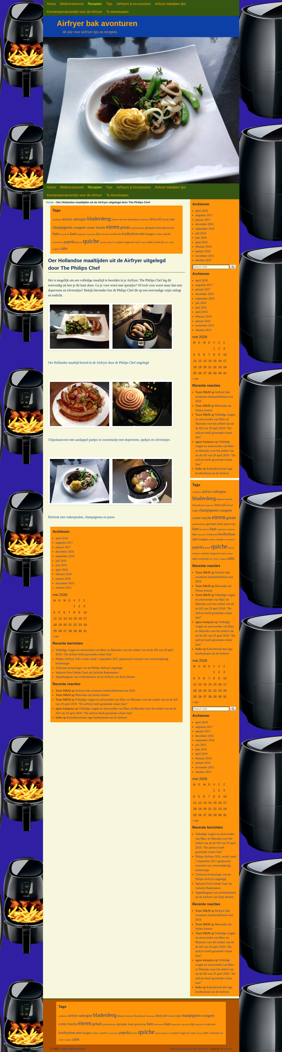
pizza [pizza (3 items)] (79, 242)
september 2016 (65, 556)
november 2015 (65, 583)
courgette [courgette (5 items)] (79, 227)
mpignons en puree (102, 517)
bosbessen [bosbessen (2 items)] (144, 219)
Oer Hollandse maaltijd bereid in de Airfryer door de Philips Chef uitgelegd (98, 362)
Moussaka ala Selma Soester (92, 695)
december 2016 (65, 551)
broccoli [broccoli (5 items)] (155, 219)
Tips (109, 4)
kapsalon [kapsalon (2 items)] (91, 234)
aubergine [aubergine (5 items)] (79, 219)
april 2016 (62, 569)
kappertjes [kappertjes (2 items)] (81, 234)
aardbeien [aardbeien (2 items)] (57, 219)
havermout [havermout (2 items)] (64, 234)
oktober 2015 (63, 587)
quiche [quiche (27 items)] (91, 241)
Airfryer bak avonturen (97, 23)
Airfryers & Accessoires (133, 4)
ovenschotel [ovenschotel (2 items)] (58, 242)
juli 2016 (61, 560)
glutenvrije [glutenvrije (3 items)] (168, 227)
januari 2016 (63, 578)
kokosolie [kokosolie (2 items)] (105, 234)
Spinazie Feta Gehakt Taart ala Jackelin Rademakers (87, 672)
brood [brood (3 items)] (165, 219)
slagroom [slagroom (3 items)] (129, 242)
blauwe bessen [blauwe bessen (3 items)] (119, 219)
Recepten (95, 4)
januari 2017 (63, 547)
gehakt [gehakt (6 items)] (125, 227)
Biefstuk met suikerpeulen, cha (69, 517)
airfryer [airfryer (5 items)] (67, 219)
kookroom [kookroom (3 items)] (115, 234)
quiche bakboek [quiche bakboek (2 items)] (107, 242)
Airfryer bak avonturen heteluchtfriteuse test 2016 (105, 690)
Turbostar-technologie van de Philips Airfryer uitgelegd (89, 668)
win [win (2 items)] (166, 242)
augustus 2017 (64, 542)
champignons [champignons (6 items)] (62, 227)
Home (51, 4)
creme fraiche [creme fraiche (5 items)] (96, 227)
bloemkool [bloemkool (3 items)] (133, 219)
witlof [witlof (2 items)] (171, 242)
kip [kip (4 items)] (98, 234)
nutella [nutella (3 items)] (167, 234)
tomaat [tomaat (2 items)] (144, 242)
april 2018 (62, 538)
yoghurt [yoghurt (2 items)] (56, 249)
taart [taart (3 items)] (137, 242)
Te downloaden (117, 12)
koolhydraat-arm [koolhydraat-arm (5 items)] (133, 234)
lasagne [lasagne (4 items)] (150, 234)
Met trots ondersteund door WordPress (189, 1048)
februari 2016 (64, 574)
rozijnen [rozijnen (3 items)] (119, 242)
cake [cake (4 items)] (172, 219)
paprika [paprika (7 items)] (70, 241)
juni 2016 (61, 565)
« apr (56, 636)
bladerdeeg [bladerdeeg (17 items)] (99, 219)
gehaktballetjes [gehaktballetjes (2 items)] (137, 228)
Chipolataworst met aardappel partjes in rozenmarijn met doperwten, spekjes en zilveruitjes (109, 439)
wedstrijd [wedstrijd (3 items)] (159, 242)
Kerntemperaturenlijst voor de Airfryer (74, 12)
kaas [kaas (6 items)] (73, 234)
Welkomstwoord (71, 4)
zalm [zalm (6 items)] (64, 248)
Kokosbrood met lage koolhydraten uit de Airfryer (97, 717)
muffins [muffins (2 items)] (159, 234)
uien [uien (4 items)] (150, 242)
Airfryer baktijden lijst (170, 4)
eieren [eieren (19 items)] (113, 227)
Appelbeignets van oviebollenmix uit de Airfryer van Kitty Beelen (95, 676)
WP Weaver (226, 1048)
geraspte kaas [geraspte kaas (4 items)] (153, 227)
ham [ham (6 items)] (56, 234)
